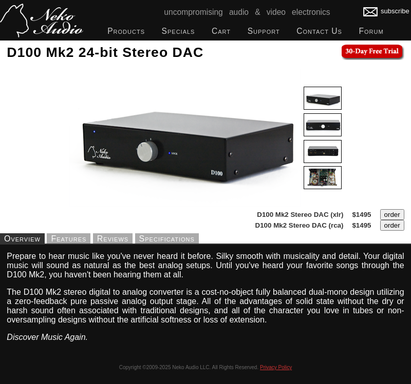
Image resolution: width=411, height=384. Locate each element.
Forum (371, 31)
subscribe (386, 11)
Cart (221, 31)
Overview (22, 238)
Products (126, 31)
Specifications (167, 238)
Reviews (112, 238)
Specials (178, 31)
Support (264, 31)
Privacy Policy (276, 367)
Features (68, 238)
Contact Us (319, 31)
